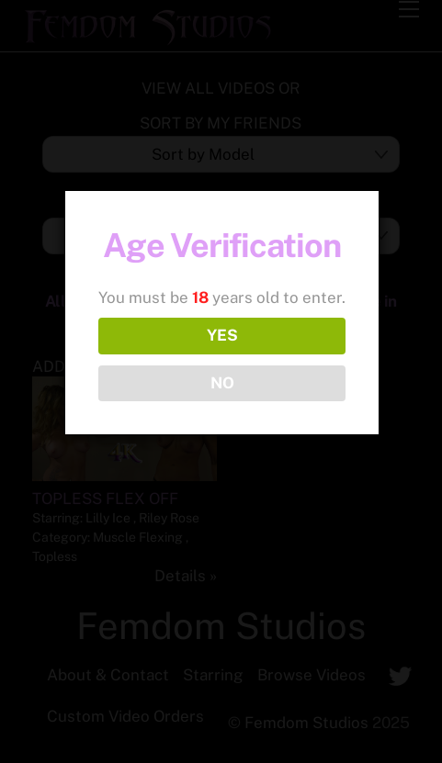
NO (222, 383)
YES (222, 335)
